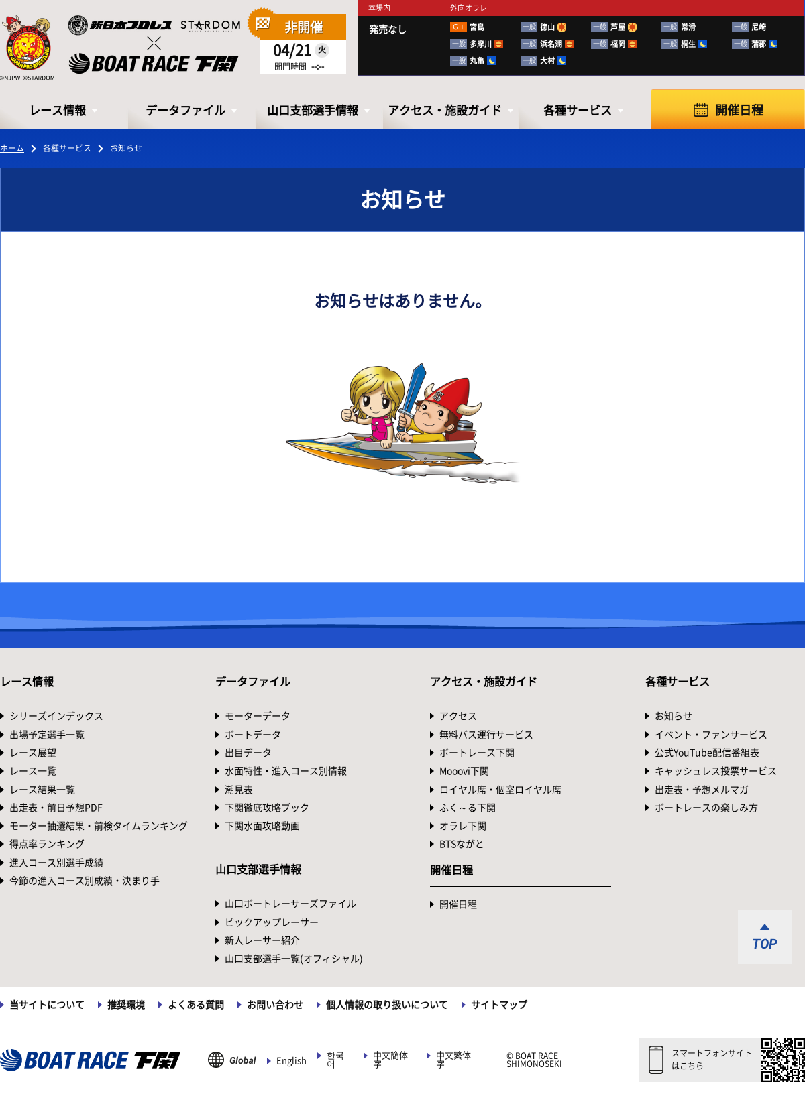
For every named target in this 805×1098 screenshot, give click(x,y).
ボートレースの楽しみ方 (706, 807)
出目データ (248, 752)
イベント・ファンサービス (711, 734)
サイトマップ (499, 1005)
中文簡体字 (390, 1060)
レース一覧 (32, 771)
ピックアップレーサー (272, 922)
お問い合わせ (275, 1005)
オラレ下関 (462, 826)
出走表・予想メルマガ (702, 789)
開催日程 (739, 110)
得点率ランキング (47, 844)
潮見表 (239, 789)
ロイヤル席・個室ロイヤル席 (500, 789)
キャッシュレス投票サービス (716, 771)
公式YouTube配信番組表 (707, 752)
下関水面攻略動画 (262, 826)
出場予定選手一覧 (47, 734)
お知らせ (673, 716)
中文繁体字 (453, 1060)
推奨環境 (126, 1005)
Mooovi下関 (464, 771)
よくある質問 (196, 1005)
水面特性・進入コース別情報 (286, 771)
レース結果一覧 (42, 789)
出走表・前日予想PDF (56, 807)
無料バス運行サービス (486, 734)
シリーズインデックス (56, 716)
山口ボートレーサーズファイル (290, 903)
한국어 (335, 1060)
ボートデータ (253, 734)
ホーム (12, 148)
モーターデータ (257, 716)
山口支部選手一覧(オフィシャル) (294, 958)
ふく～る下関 (467, 807)
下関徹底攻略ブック (267, 807)
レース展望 (32, 752)
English (291, 1060)
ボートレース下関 (477, 752)
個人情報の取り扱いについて (387, 1005)
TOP (764, 944)
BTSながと (461, 844)
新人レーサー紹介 (262, 940)
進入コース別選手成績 (56, 862)
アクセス (458, 716)
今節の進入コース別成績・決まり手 (84, 881)
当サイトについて (47, 1005)
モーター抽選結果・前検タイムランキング (98, 826)
